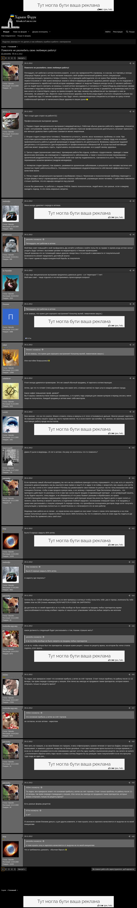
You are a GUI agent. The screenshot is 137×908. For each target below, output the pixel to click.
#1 (133, 63)
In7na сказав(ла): (32, 810)
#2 (133, 111)
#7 (133, 345)
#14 (133, 596)
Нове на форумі (20, 32)
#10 (133, 448)
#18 (133, 741)
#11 (133, 478)
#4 (133, 234)
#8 (133, 378)
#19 (133, 783)
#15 (133, 626)
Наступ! (21, 58)
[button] (28, 31)
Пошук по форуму (24, 36)
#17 (133, 708)
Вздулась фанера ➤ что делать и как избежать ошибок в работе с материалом (36, 42)
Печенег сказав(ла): (33, 350)
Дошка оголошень (40, 32)
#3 (133, 201)
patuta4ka (7, 54)
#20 (133, 836)
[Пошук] (130, 31)
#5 (133, 270)
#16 (133, 674)
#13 (133, 562)
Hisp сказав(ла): (32, 567)
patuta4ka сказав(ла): (34, 239)
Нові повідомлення (8, 36)
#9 (133, 412)
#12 (133, 528)
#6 (133, 304)
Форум (6, 32)
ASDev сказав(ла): (33, 713)
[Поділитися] (130, 63)
